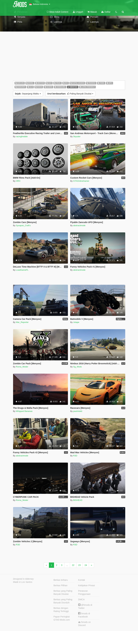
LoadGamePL (22, 270)
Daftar (105, 12)
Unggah (78, 12)
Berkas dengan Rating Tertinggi (61, 609)
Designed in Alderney (23, 579)
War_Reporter (22, 322)
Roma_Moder (22, 367)
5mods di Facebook (84, 615)
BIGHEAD (77, 500)
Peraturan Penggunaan (84, 592)
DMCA (81, 599)
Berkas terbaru (61, 580)
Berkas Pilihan (61, 585)
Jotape (76, 322)
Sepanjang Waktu (28, 93)
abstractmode (79, 225)
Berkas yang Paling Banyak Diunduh (63, 601)
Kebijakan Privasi (86, 585)
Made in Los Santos (22, 582)
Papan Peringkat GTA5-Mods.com (62, 618)
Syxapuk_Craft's (23, 225)
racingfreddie (22, 136)
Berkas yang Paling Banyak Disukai (63, 592)
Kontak (81, 580)
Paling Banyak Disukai (70, 93)
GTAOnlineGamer (81, 181)
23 (79, 565)
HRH (18, 181)
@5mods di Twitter (85, 606)
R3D (75, 455)
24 (86, 565)
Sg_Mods (77, 367)
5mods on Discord (84, 623)
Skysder (77, 136)
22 (73, 565)
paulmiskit (77, 411)
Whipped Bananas (24, 411)
